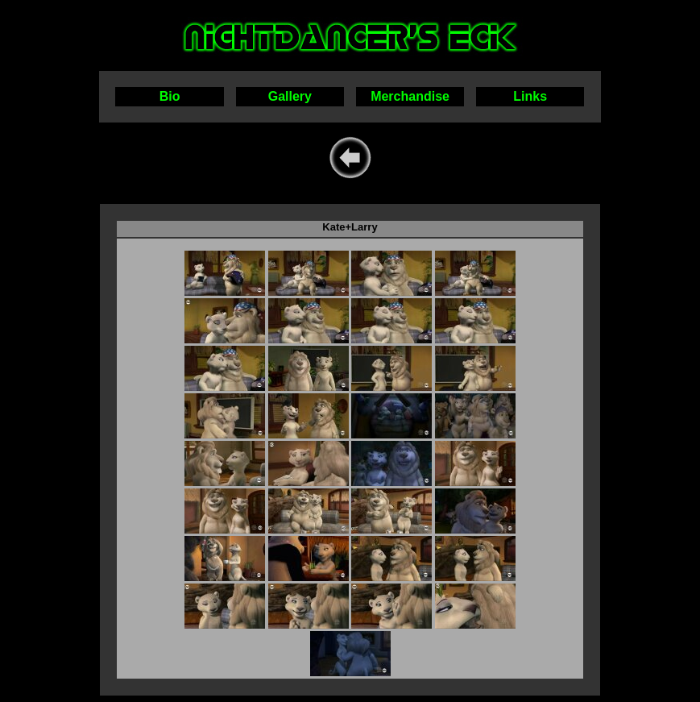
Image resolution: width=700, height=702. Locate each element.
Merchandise (410, 96)
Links (530, 96)
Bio (169, 96)
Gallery (290, 96)
